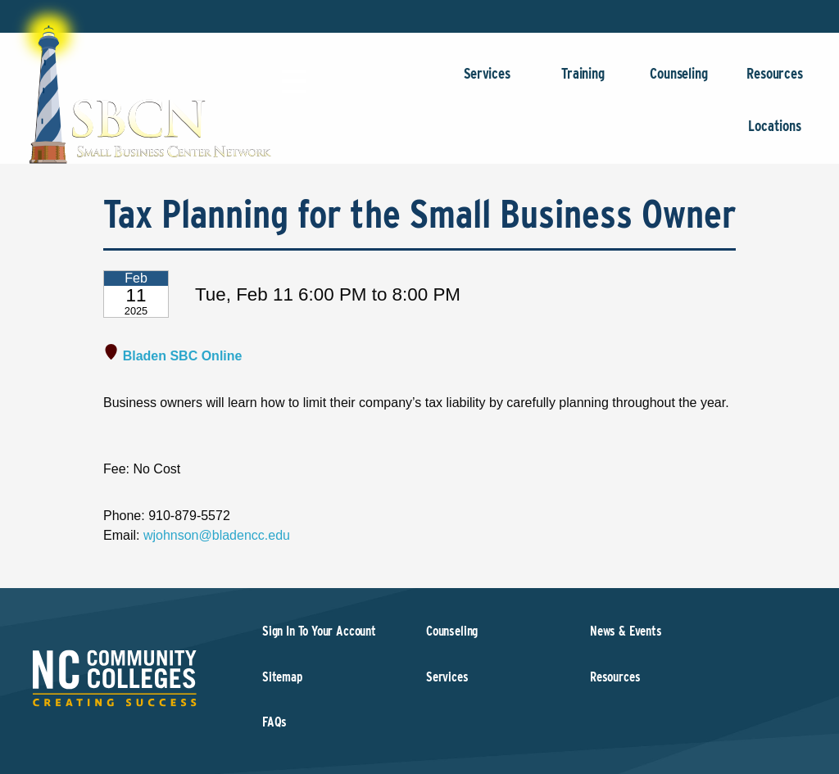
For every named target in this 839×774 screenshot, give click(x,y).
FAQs (274, 722)
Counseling (679, 81)
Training (583, 81)
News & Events (626, 631)
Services (487, 81)
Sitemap (282, 677)
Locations (774, 134)
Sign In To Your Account (319, 631)
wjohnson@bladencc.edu (216, 535)
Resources (774, 81)
